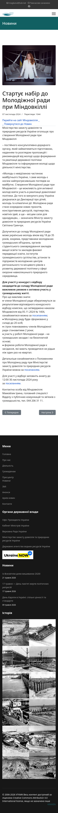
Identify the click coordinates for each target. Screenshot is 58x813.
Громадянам (9, 471)
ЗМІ (4, 486)
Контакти (7, 503)
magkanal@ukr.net (17, 3)
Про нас (6, 460)
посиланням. (13, 383)
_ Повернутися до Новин (17, 124)
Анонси (6, 492)
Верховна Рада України (14, 531)
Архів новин (8, 497)
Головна (6, 454)
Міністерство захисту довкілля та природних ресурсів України (25, 539)
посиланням (39, 315)
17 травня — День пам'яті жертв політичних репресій (29, 587)
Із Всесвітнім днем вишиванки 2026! (29, 575)
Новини (6, 480)
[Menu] (54, 13)
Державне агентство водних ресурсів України (26, 546)
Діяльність (7, 465)
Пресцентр (8, 477)
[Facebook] (29, 6)
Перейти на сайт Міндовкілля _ (20, 120)
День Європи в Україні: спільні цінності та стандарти (29, 601)
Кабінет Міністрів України (15, 525)
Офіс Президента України (15, 519)
